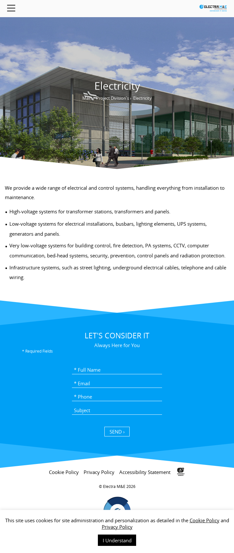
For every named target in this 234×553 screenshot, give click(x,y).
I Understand (117, 540)
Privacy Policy (117, 527)
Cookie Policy (204, 520)
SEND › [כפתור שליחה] (117, 431)
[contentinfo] (117, 506)
